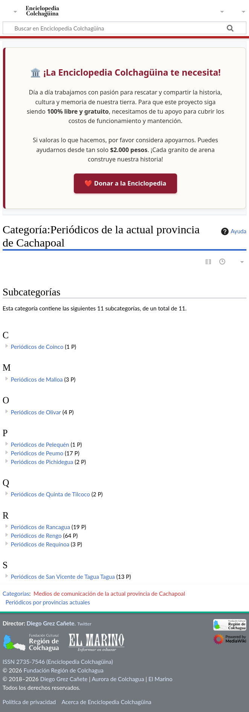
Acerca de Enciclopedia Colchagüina (106, 701)
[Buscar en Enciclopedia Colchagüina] (124, 28)
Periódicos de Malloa (37, 379)
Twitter (84, 624)
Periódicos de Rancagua (40, 526)
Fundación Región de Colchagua (63, 670)
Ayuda (232, 231)
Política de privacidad (29, 701)
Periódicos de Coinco (37, 346)
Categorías (16, 593)
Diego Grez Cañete (51, 623)
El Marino (160, 678)
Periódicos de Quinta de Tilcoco (50, 494)
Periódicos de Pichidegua (42, 461)
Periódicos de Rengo (36, 535)
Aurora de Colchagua (118, 678)
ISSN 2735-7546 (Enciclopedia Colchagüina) (58, 661)
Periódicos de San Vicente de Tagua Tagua (63, 576)
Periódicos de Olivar (36, 412)
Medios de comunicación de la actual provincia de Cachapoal (109, 593)
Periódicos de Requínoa (40, 544)
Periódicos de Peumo (37, 453)
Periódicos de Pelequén (40, 444)
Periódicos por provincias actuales (47, 602)
